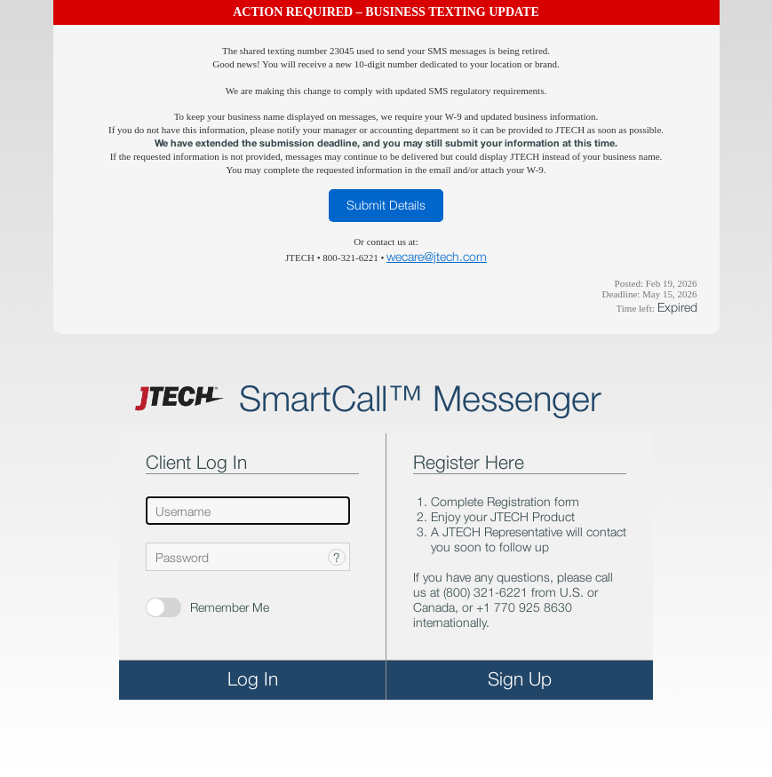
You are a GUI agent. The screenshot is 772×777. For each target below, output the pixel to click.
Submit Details (386, 204)
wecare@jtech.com (436, 256)
